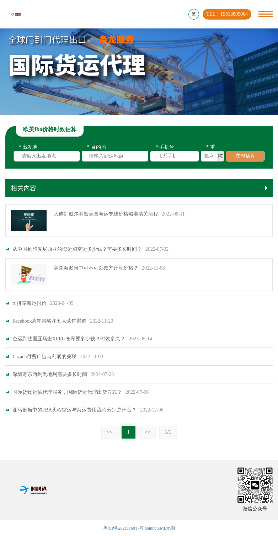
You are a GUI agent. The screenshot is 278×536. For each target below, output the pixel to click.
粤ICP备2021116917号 (123, 528)
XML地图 (166, 528)
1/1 (168, 439)
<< (110, 439)
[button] (139, 106)
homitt (150, 528)
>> (147, 439)
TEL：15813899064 (227, 14)
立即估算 (245, 157)
